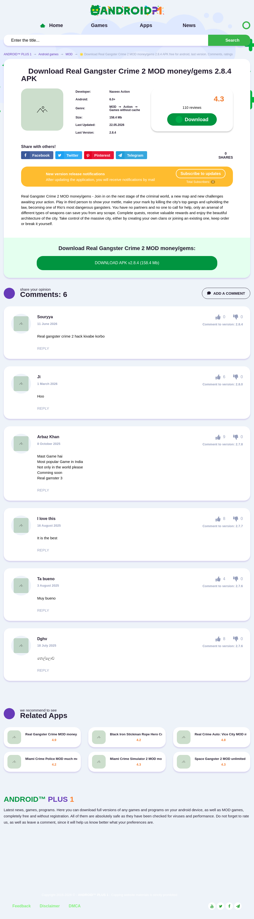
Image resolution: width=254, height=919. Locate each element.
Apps (146, 25)
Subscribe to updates (201, 174)
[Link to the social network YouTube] (212, 906)
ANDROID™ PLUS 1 (18, 54)
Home (56, 25)
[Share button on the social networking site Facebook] (37, 155)
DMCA (75, 906)
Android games (48, 54)
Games (99, 25)
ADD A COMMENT (226, 293)
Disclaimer (50, 906)
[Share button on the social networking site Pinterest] (99, 155)
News (189, 25)
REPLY (43, 348)
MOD (68, 54)
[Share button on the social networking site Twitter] (68, 155)
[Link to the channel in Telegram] (238, 906)
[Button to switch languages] (236, 25)
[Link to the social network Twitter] (220, 906)
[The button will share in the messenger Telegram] (131, 155)
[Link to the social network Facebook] (229, 906)
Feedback (21, 906)
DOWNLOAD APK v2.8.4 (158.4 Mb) (127, 263)
